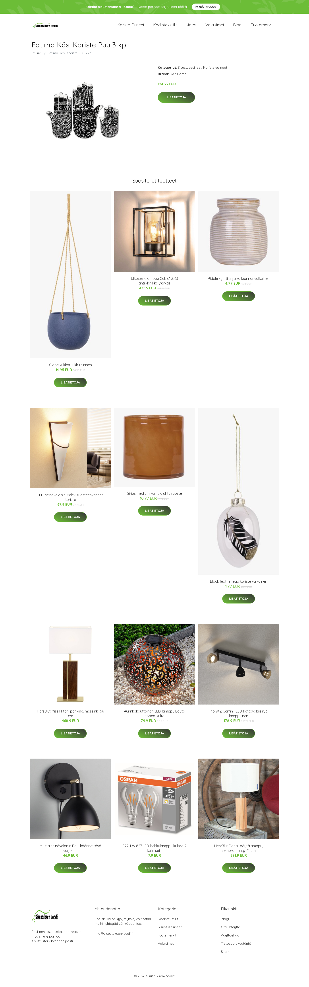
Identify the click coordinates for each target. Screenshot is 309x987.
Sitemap (227, 955)
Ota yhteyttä (230, 930)
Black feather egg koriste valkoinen (238, 584)
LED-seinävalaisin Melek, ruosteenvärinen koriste (70, 500)
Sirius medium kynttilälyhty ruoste (154, 496)
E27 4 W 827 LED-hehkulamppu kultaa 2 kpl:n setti (154, 851)
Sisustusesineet (190, 70)
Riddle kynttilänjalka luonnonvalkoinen (239, 281)
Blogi (237, 26)
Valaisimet (214, 26)
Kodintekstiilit (165, 26)
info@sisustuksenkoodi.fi (114, 937)
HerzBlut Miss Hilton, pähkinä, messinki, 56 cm (70, 716)
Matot (191, 26)
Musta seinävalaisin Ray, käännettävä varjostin (70, 851)
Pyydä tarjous (205, 6)
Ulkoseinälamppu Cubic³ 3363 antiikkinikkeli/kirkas (154, 283)
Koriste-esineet (130, 26)
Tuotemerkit (262, 26)
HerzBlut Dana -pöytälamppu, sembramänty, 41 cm (238, 851)
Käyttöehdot (230, 938)
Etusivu (37, 56)
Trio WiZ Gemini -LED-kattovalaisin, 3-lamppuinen (239, 716)
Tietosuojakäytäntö (236, 947)
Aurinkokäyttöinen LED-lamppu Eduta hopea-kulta (154, 716)
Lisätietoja (176, 100)
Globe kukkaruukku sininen (70, 368)
